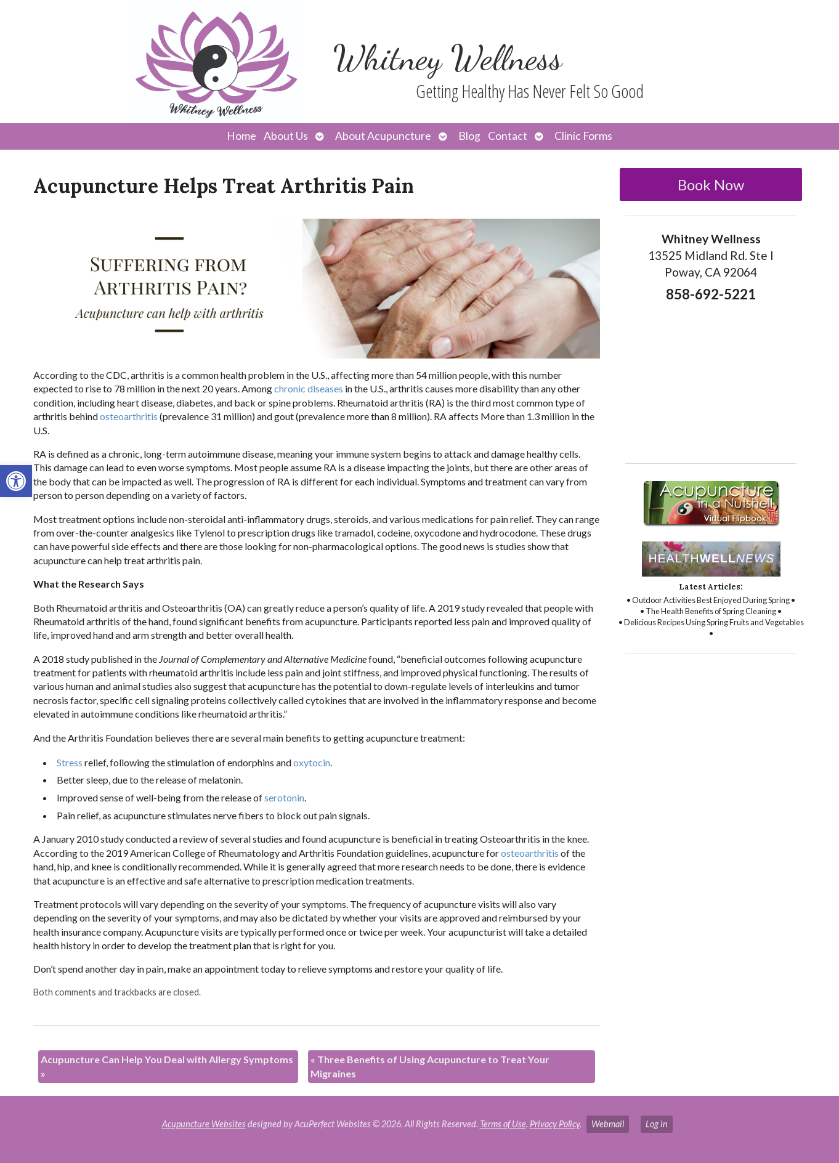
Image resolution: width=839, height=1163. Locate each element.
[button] (16, 481)
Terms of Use (503, 1124)
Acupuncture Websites (204, 1124)
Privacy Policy (555, 1124)
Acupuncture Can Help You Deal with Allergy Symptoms (167, 1066)
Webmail (607, 1124)
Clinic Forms (583, 135)
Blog (469, 135)
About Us (286, 135)
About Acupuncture (383, 135)
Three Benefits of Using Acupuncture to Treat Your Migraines (429, 1066)
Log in (657, 1124)
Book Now (711, 184)
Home (241, 135)
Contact (507, 135)
